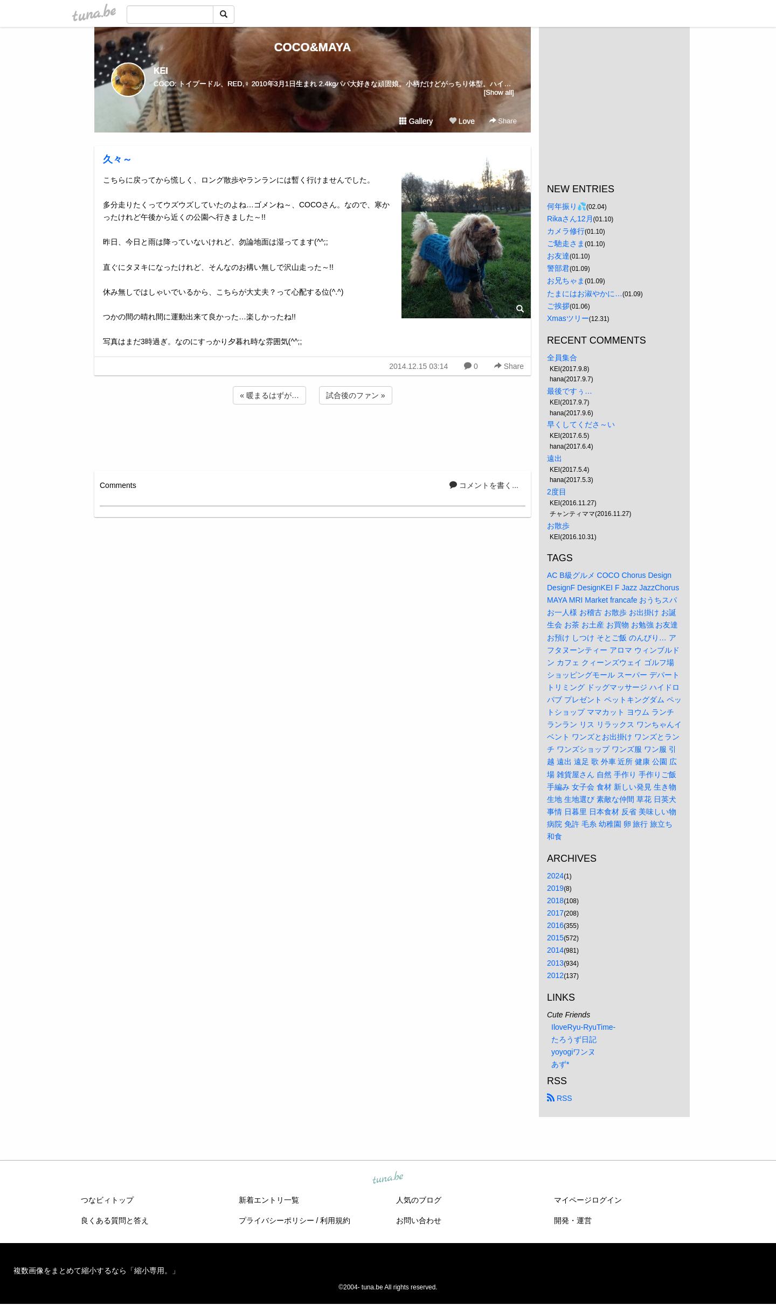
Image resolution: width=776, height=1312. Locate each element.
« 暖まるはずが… (269, 395)
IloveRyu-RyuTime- (583, 1027)
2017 (555, 913)
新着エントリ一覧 (269, 1200)
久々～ (117, 159)
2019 (555, 888)
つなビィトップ (107, 1200)
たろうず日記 (574, 1039)
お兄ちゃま (566, 280)
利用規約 (335, 1220)
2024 (555, 875)
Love (462, 121)
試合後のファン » (355, 395)
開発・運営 (573, 1220)
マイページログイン (588, 1200)
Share (503, 121)
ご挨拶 (558, 306)
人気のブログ (418, 1200)
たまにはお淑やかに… (584, 293)
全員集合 (562, 357)
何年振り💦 (566, 206)
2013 (555, 963)
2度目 (556, 491)
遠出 (554, 458)
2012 (555, 975)
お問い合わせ (418, 1220)
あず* (560, 1064)
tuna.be (387, 1178)
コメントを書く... (483, 485)
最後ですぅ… (569, 391)
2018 (555, 900)
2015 (555, 937)
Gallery (416, 121)
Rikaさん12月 (570, 218)
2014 (555, 950)
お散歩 (558, 525)
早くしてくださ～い (581, 424)
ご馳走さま (566, 243)
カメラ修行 (566, 231)
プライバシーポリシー (276, 1220)
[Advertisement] (312, 435)
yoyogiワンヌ (573, 1052)
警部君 (558, 268)
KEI (161, 70)
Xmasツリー (568, 318)
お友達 (558, 256)
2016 (555, 925)
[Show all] (499, 92)
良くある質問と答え (115, 1220)
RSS (559, 1098)
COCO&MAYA (312, 47)
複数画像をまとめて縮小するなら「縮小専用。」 (96, 1270)
